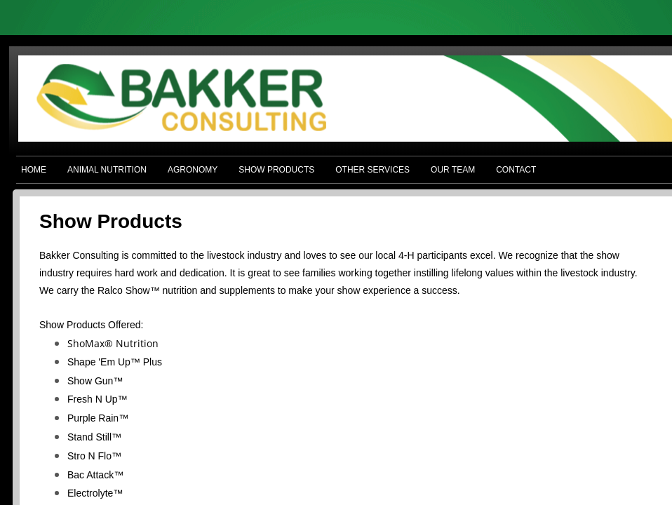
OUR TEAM (453, 170)
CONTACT (516, 170)
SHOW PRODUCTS (276, 170)
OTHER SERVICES (372, 170)
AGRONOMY (192, 170)
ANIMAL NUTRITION (107, 170)
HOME (33, 170)
